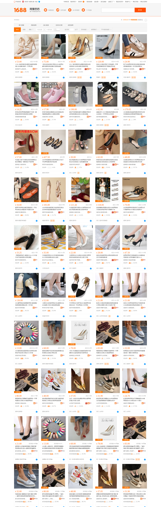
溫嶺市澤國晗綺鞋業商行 (129, 403)
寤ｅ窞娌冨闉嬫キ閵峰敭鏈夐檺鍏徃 (75, 499)
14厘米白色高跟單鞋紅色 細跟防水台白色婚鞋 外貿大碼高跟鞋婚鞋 (53, 304)
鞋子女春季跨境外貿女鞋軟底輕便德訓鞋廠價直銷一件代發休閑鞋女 (134, 65)
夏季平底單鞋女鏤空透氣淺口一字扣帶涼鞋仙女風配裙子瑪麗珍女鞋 (26, 208)
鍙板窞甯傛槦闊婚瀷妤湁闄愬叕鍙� (129, 499)
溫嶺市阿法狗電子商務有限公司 (75, 164)
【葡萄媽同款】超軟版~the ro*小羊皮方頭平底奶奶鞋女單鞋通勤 (26, 256)
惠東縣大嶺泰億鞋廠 (129, 164)
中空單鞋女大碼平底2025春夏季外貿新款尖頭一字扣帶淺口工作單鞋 (80, 304)
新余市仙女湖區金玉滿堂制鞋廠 (48, 260)
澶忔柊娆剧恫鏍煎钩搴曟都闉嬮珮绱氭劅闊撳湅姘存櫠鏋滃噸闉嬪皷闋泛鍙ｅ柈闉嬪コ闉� (80, 447)
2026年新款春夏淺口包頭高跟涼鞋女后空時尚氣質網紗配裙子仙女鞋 (53, 208)
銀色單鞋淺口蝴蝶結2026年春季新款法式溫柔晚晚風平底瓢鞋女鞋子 (107, 399)
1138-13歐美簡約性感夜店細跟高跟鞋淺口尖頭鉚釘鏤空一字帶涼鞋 (26, 65)
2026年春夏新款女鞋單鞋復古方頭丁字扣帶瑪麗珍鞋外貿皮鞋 (53, 161)
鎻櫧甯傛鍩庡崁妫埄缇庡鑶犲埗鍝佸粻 (75, 451)
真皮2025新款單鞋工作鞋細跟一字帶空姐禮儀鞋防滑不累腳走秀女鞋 (107, 65)
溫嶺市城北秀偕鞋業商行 (21, 355)
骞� (35, 451)
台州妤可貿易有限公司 (75, 403)
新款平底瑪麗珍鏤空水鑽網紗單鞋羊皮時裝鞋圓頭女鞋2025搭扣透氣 (80, 113)
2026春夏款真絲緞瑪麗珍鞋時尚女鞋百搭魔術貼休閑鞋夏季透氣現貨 (134, 113)
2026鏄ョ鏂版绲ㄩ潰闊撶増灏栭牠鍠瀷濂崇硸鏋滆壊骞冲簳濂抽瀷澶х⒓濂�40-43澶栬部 (53, 447)
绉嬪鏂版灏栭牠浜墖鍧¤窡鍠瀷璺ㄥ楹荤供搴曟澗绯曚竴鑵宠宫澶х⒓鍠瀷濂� (26, 495)
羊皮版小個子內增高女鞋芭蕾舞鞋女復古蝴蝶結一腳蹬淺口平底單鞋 (26, 161)
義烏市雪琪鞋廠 (20, 308)
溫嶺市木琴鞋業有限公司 (129, 355)
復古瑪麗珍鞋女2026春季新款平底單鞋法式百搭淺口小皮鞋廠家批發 (80, 161)
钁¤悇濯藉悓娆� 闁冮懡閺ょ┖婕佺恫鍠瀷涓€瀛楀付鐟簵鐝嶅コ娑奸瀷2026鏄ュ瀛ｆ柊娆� (134, 447)
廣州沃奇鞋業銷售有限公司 (48, 403)
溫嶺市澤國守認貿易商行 (102, 308)
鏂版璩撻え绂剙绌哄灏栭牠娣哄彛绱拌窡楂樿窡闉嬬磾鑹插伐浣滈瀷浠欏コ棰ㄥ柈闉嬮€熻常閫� (80, 495)
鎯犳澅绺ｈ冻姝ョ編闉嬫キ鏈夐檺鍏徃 (102, 451)
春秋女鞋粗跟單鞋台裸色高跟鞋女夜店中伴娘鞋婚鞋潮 (107, 256)
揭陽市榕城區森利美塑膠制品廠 (48, 355)
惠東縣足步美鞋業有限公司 (75, 355)
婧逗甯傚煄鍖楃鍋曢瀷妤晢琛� (48, 451)
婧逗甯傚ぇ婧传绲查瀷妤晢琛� (21, 451)
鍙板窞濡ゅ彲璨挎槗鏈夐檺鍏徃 (102, 499)
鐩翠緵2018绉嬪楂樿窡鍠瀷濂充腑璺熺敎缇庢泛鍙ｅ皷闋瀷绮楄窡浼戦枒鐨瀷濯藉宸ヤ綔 (26, 447)
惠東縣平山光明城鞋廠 (102, 355)
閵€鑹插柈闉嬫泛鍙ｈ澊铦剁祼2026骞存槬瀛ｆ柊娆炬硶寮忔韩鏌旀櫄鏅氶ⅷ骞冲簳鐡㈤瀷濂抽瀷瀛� (134, 495)
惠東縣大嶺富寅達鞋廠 (75, 212)
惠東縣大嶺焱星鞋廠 (129, 260)
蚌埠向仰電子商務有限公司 (48, 308)
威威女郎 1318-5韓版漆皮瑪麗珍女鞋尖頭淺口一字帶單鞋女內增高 (107, 113)
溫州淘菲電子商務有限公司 (75, 260)
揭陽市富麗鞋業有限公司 (21, 212)
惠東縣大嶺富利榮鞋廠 (102, 164)
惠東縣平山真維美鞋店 (21, 69)
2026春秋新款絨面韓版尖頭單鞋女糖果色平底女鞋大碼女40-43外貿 (26, 352)
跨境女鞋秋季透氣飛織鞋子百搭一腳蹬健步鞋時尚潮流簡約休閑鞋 (26, 113)
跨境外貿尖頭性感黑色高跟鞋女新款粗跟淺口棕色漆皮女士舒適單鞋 (107, 161)
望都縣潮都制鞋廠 (20, 117)
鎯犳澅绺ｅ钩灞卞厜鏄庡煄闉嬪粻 (129, 451)
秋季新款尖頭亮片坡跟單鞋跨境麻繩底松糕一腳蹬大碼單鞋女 (134, 352)
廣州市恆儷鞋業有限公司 (75, 117)
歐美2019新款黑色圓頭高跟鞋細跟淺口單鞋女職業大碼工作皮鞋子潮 (107, 304)
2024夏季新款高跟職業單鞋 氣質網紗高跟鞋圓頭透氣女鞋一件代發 (26, 304)
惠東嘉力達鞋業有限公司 (21, 164)
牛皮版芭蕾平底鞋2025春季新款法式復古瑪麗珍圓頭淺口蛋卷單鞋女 (80, 208)
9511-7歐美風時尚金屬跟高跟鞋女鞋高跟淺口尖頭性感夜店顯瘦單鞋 (80, 65)
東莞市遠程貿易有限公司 (48, 164)
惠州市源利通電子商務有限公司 (129, 212)
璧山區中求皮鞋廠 (101, 69)
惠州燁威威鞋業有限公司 (102, 117)
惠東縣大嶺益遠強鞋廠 (21, 403)
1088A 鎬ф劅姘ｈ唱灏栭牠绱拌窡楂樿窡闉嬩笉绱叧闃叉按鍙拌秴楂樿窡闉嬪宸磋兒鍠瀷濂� (107, 447)
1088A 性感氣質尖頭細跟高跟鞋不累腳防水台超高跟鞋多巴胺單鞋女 (80, 352)
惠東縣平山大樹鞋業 (75, 69)
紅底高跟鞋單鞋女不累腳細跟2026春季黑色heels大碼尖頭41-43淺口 (134, 399)
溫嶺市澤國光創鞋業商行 (102, 260)
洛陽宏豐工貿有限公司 (48, 117)
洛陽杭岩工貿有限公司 (129, 69)
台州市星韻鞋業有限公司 (102, 403)
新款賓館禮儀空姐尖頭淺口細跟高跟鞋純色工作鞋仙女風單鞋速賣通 (53, 399)
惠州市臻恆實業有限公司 (75, 308)
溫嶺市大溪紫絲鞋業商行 (129, 308)
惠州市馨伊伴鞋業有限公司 (48, 69)
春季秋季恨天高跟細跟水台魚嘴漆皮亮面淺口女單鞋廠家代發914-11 (134, 256)
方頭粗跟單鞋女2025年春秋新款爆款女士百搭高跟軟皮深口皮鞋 (53, 256)
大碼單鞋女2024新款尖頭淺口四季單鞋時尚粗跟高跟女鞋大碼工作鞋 (80, 256)
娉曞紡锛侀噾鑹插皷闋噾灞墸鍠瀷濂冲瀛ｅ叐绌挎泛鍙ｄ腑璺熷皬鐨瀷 (107, 495)
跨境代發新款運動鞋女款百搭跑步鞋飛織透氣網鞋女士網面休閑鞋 (53, 113)
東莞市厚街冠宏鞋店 (129, 117)
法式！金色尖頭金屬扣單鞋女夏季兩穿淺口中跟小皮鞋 (80, 399)
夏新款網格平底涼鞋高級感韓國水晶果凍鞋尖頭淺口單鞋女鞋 (53, 352)
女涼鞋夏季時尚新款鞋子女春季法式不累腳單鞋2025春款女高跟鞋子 (134, 208)
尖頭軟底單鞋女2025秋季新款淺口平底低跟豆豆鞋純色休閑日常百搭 (134, 161)
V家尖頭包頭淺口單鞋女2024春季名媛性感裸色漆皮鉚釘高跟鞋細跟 (52, 65)
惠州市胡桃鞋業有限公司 (21, 260)
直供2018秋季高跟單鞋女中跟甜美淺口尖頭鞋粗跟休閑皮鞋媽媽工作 (134, 304)
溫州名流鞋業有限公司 (102, 212)
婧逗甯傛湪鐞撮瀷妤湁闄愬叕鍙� (21, 499)
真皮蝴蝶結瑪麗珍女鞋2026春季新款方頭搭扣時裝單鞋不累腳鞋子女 (107, 208)
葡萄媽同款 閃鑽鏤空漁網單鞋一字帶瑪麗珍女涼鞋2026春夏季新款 (107, 352)
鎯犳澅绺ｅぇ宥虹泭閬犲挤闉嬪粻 (48, 499)
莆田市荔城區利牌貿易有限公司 (48, 212)
